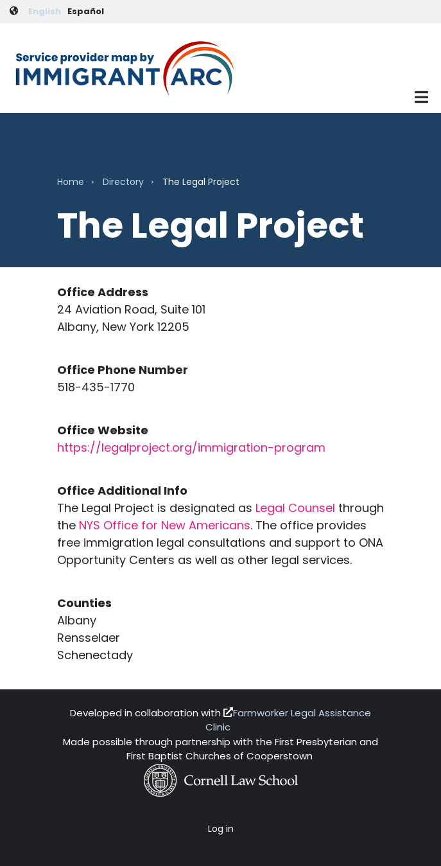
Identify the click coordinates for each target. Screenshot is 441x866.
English (44, 11)
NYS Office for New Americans (164, 525)
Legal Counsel (295, 508)
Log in (221, 828)
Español (85, 11)
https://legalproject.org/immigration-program (191, 447)
